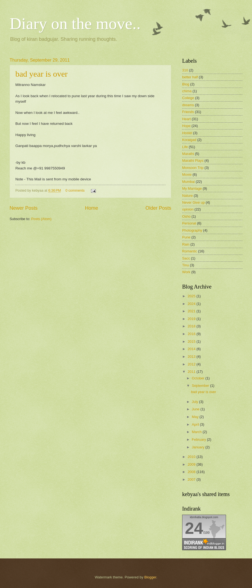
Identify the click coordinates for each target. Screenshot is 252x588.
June (196, 409)
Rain (185, 244)
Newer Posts (24, 208)
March (197, 432)
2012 (192, 364)
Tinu (185, 265)
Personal (189, 223)
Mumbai (188, 182)
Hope (186, 126)
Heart (186, 119)
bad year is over (41, 73)
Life (185, 147)
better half (190, 77)
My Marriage (192, 188)
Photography (192, 230)
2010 (192, 457)
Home (91, 208)
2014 (192, 349)
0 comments (75, 190)
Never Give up (193, 202)
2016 (192, 334)
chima (186, 91)
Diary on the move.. (75, 24)
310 (185, 70)
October (198, 378)
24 (194, 528)
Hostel (187, 133)
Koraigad (189, 140)
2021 (192, 311)
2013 (192, 356)
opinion (188, 209)
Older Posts (158, 208)
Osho (186, 216)
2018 (192, 326)
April (196, 424)
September (201, 386)
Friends (188, 112)
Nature (187, 196)
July (195, 402)
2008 (192, 472)
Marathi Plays (193, 160)
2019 (192, 319)
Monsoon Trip (193, 168)
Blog (185, 84)
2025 (192, 296)
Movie (186, 174)
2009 (192, 464)
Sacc (186, 258)
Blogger (150, 577)
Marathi (188, 154)
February (199, 439)
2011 (192, 372)
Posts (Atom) (41, 219)
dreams (188, 105)
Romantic (189, 251)
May (195, 417)
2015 (192, 341)
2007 (192, 479)
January (198, 447)
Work (186, 272)
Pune (186, 237)
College (188, 98)
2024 (192, 304)
